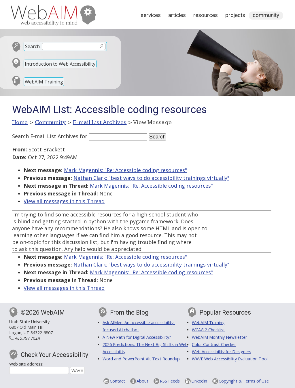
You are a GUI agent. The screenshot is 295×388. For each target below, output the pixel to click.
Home (20, 122)
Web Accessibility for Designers (221, 351)
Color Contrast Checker (214, 344)
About (142, 381)
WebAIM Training (44, 82)
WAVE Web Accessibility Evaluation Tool (230, 359)
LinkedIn (199, 381)
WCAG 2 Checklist (208, 329)
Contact (117, 381)
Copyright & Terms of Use (244, 381)
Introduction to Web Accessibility (60, 64)
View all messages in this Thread (64, 201)
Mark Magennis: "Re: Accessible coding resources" (125, 170)
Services (151, 15)
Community (266, 15)
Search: (33, 46)
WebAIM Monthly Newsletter (219, 337)
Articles (177, 15)
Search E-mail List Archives (45, 136)
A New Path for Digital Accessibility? (137, 337)
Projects (235, 15)
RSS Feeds (170, 381)
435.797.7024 (27, 338)
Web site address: (26, 364)
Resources (205, 15)
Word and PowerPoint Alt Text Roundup (141, 359)
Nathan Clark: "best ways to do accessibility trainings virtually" (151, 177)
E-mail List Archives (100, 122)
